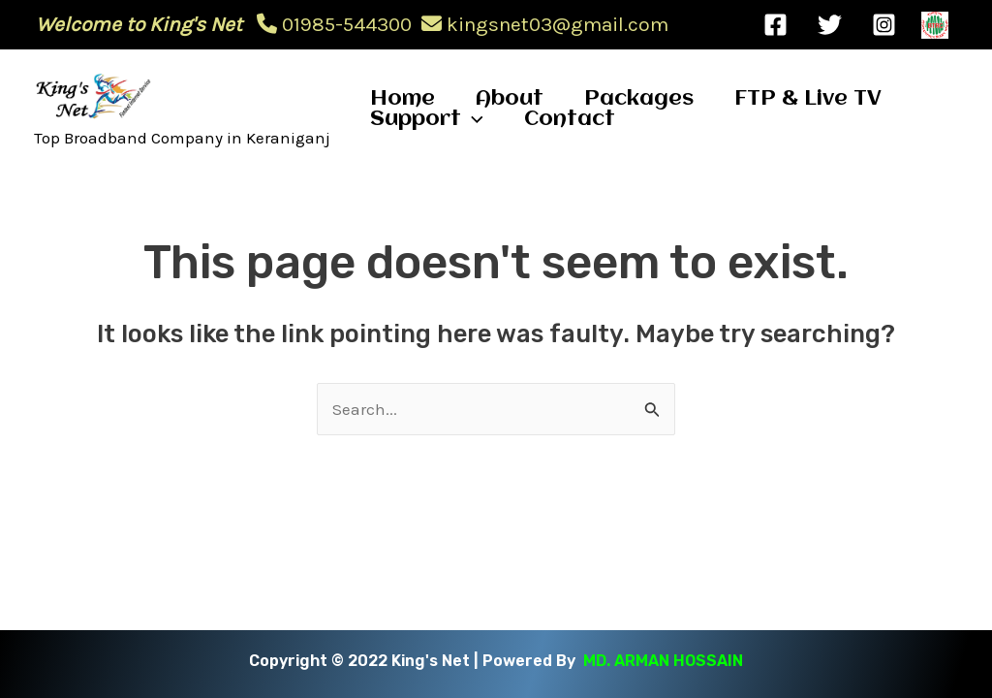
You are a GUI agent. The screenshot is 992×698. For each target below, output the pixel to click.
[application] (472, 120)
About (509, 99)
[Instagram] (884, 25)
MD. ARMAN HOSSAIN (663, 660)
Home (402, 99)
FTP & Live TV (808, 99)
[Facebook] (775, 25)
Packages (639, 99)
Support (426, 120)
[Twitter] (830, 25)
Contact (569, 120)
